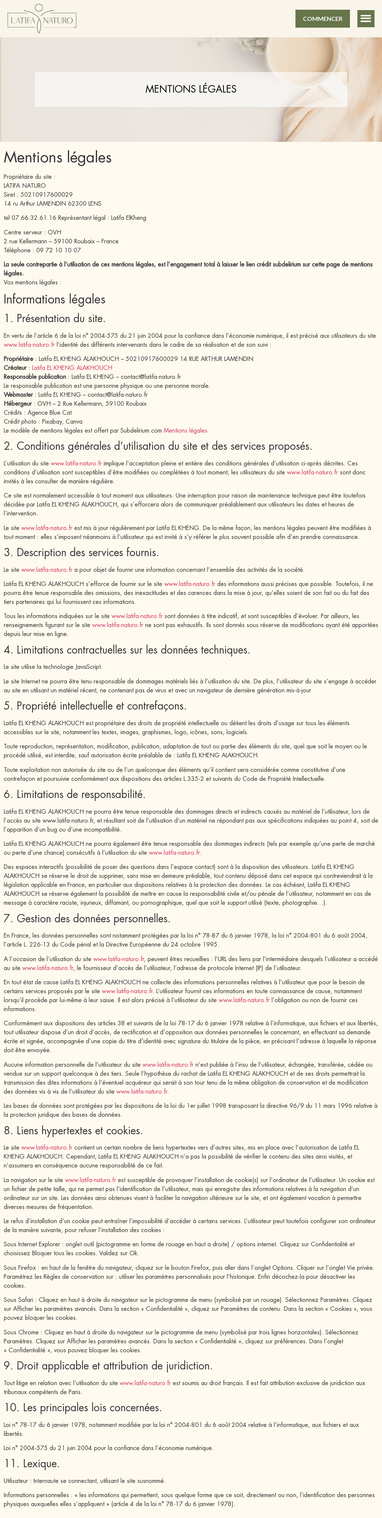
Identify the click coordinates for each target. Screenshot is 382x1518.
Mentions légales (185, 431)
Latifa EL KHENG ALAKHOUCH (72, 368)
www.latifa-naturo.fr (29, 345)
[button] (366, 19)
